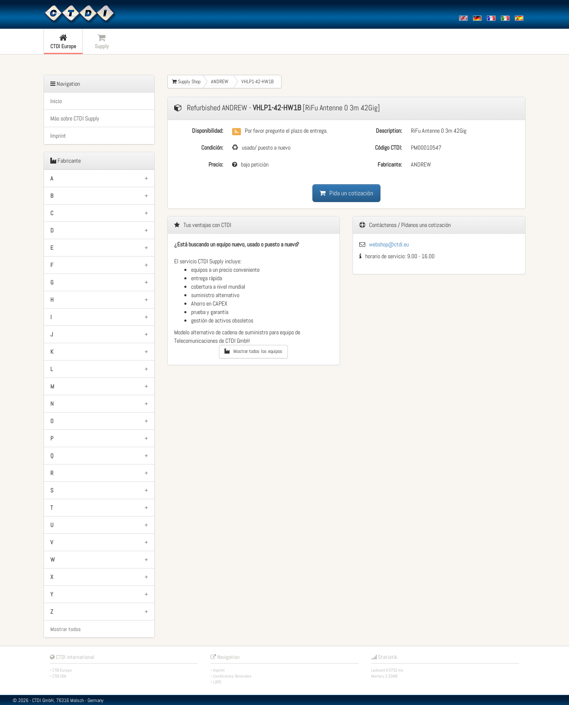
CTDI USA (59, 676)
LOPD (217, 682)
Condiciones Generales (232, 676)
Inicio (56, 101)
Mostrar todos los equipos (253, 351)
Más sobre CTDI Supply (74, 118)
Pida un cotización (346, 193)
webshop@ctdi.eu (389, 244)
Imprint (58, 135)
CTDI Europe (62, 670)
